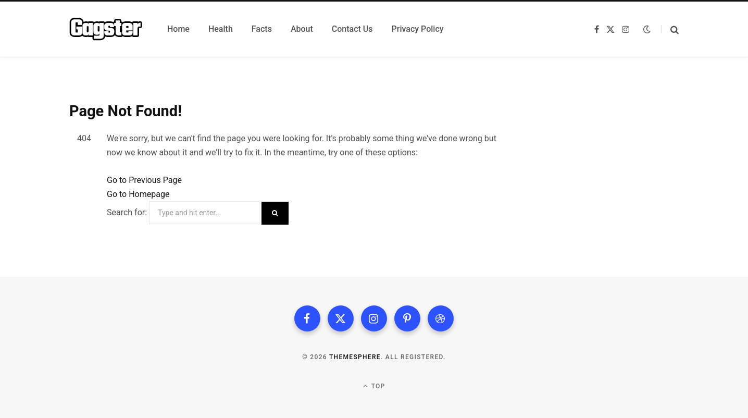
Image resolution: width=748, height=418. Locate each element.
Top (374, 386)
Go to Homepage (138, 194)
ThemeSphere (355, 357)
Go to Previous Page (144, 180)
